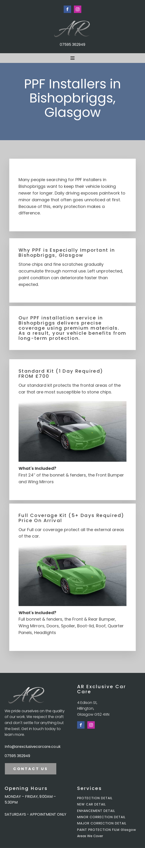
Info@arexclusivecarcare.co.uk (33, 746)
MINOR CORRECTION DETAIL (101, 817)
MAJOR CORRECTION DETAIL (101, 823)
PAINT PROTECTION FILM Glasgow (106, 830)
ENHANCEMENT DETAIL (96, 811)
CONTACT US (30, 768)
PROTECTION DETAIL (95, 798)
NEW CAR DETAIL (91, 804)
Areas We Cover (90, 836)
